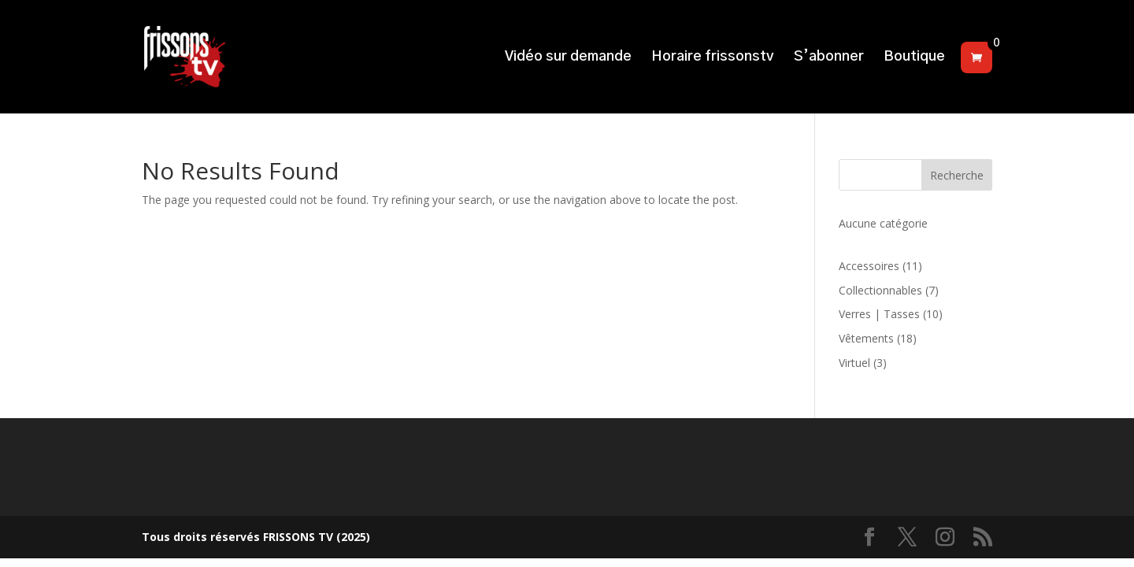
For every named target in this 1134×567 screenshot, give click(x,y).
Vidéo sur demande (568, 57)
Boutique (914, 57)
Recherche (957, 175)
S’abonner (829, 57)
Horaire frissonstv (712, 57)
